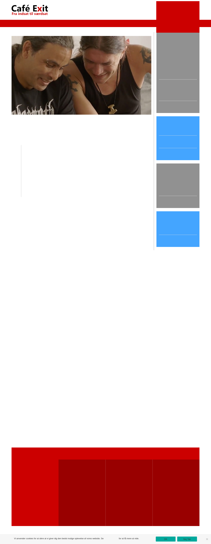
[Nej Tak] (207, 539)
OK (165, 539)
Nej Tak (187, 539)
